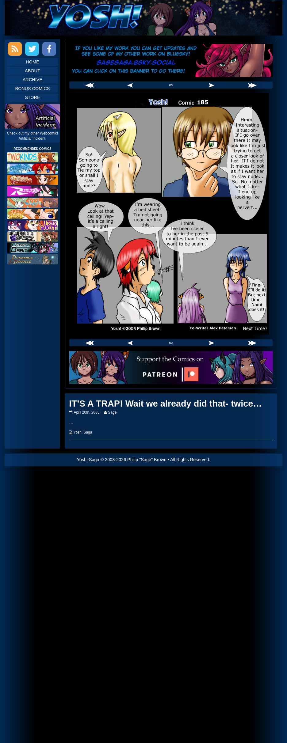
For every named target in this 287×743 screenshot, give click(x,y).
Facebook (49, 49)
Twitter (32, 49)
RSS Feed (15, 49)
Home (32, 61)
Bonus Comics (32, 88)
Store (32, 97)
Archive (32, 79)
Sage (112, 412)
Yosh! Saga (83, 432)
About (32, 70)
